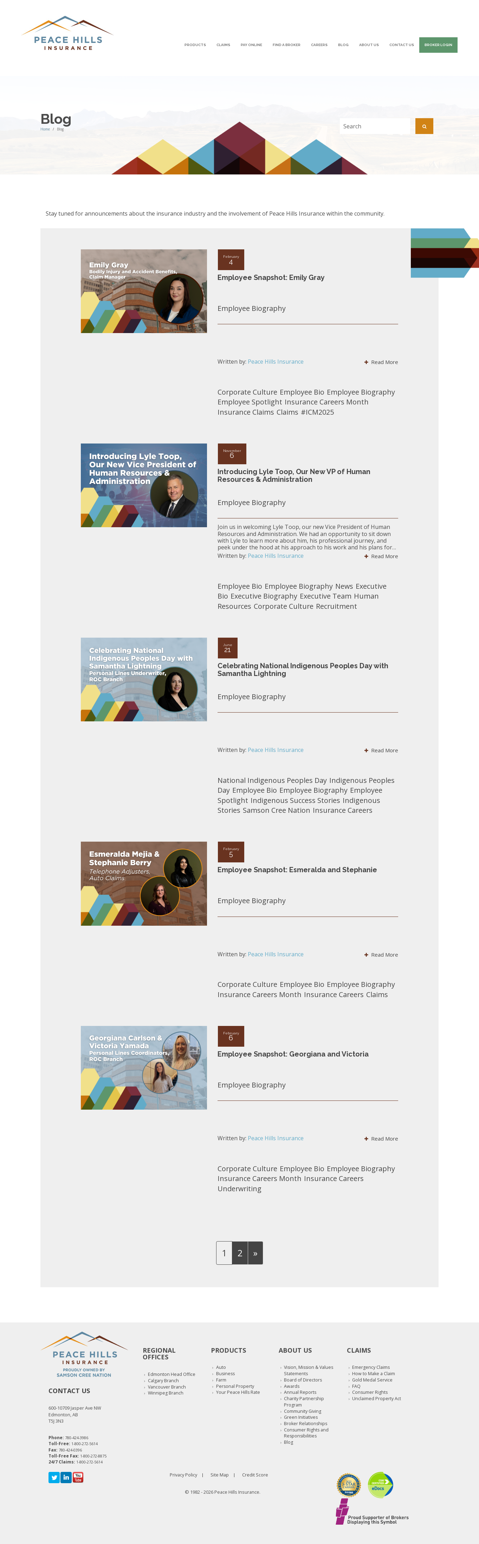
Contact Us (401, 45)
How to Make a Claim (373, 1374)
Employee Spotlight (250, 402)
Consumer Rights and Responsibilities (306, 1433)
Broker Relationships (305, 1424)
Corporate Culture (247, 392)
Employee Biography (252, 308)
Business (225, 1374)
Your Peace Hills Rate (238, 1392)
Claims (223, 45)
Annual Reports (300, 1392)
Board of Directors (303, 1380)
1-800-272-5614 (84, 1443)
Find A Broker (286, 45)
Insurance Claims (246, 412)
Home (45, 129)
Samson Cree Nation (276, 810)
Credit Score (255, 1475)
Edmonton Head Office (171, 1374)
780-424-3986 (76, 1437)
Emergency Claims (371, 1367)
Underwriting (239, 1188)
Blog (343, 45)
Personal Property (235, 1386)
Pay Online (251, 45)
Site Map (220, 1475)
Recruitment (336, 606)
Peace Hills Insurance (276, 361)
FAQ (356, 1386)
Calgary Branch (163, 1381)
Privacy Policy (183, 1475)
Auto (221, 1367)
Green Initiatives (301, 1417)
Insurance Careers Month (327, 402)
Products (195, 45)
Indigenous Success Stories (295, 800)
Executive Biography (264, 596)
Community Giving (302, 1411)
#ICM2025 (317, 412)
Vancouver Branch (167, 1387)
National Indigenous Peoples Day (272, 780)
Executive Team (325, 596)
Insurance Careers (343, 810)
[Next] (255, 1253)
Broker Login (438, 45)
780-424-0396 (70, 1450)
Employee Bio (302, 392)
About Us (369, 45)
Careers (319, 45)
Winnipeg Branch (165, 1393)
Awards (291, 1386)
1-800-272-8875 (93, 1456)
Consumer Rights (370, 1392)
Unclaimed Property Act (376, 1399)
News (344, 586)
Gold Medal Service (372, 1380)
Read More (381, 361)
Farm (221, 1380)
